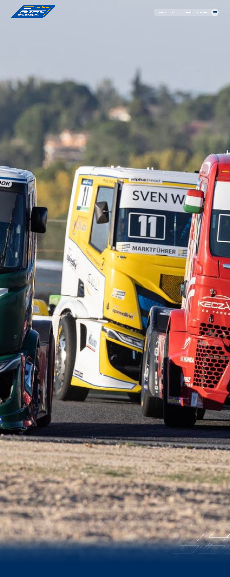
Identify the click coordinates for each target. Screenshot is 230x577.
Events (162, 12)
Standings (175, 12)
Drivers (188, 12)
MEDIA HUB (202, 12)
